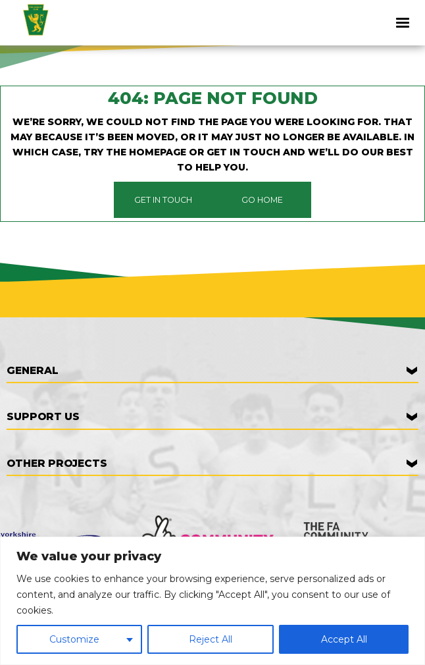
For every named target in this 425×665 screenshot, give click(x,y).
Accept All (344, 639)
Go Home (262, 200)
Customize (74, 639)
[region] (212, 601)
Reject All (210, 639)
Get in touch (163, 200)
